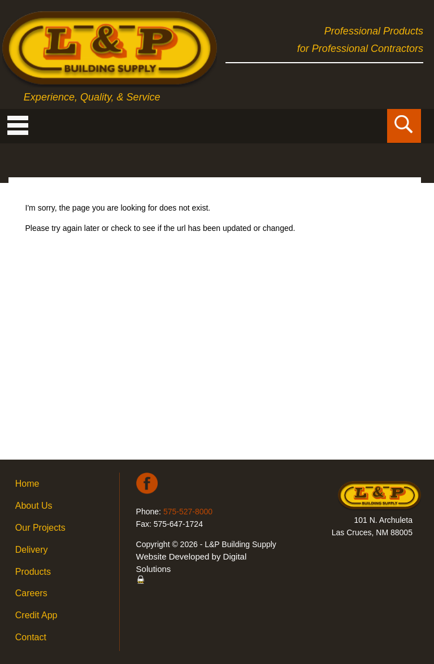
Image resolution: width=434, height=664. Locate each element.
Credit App (36, 615)
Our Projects (40, 527)
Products (33, 571)
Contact (30, 637)
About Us (34, 505)
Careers (31, 593)
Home (27, 483)
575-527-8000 (187, 511)
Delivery (31, 549)
